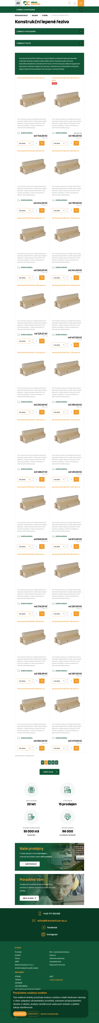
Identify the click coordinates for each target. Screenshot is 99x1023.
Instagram (52, 934)
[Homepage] (31, 3)
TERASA (18, 980)
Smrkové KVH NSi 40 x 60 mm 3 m (30, 78)
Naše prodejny (31, 864)
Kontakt (18, 955)
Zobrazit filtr (23, 43)
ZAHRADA (18, 983)
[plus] (33, 142)
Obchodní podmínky (57, 958)
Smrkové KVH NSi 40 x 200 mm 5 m (66, 487)
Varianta (22, 143)
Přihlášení (77, 2)
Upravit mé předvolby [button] (49, 1014)
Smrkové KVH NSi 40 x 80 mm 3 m (65, 151)
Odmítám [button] (33, 1013)
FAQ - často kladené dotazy (59, 952)
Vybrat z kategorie (25, 9)
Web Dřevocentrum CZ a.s (24, 965)
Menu (18, 3)
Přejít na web (28, 898)
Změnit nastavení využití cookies (26, 968)
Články (17, 958)
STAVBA (45, 15)
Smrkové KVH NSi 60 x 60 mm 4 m (65, 554)
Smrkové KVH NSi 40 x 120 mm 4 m (66, 352)
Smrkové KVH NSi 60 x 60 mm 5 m (30, 621)
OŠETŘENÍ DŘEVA (21, 986)
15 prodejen (68, 804)
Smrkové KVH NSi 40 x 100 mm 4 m (31, 285)
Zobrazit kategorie (26, 31)
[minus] (33, 144)
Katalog (35, 15)
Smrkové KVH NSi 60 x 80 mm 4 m (31, 688)
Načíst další (48, 772)
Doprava (53, 955)
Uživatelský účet (55, 962)
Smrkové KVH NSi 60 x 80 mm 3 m (65, 621)
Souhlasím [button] (19, 1013)
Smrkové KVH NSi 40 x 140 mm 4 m (66, 419)
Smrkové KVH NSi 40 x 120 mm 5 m (31, 419)
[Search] (69, 3)
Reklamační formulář (57, 965)
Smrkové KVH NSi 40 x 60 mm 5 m (30, 151)
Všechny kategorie (56, 980)
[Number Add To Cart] (36, 143)
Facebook (52, 927)
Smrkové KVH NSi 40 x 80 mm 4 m (31, 218)
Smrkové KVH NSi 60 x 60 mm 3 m (30, 554)
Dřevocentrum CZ (21, 15)
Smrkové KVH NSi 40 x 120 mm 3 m (31, 352)
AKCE (51, 976)
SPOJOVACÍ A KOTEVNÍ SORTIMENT (28, 989)
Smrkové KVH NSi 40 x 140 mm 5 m (31, 487)
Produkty (18, 952)
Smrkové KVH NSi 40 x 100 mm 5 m (66, 285)
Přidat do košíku (44, 143)
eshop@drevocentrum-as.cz (52, 920)
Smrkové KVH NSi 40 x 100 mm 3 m (66, 218)
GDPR (17, 962)
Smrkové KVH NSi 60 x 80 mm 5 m (65, 688)
